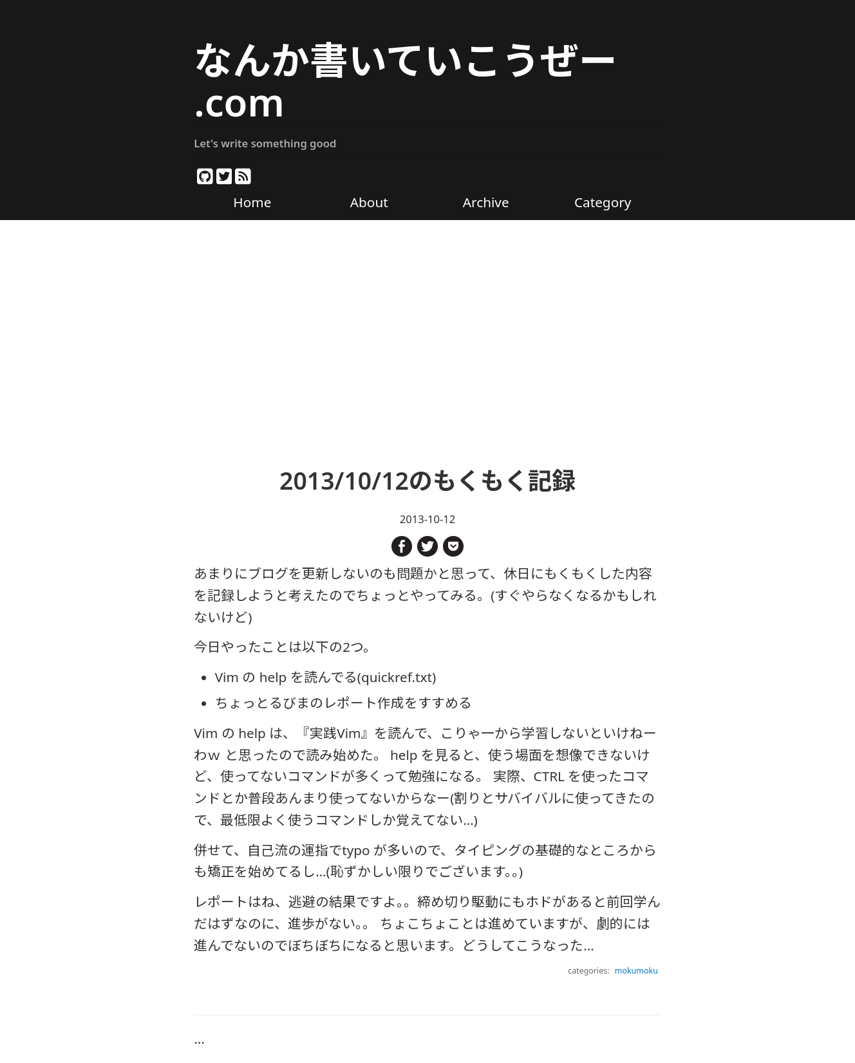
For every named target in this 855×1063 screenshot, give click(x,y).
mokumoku (636, 970)
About (369, 202)
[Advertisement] (427, 330)
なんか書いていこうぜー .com (405, 80)
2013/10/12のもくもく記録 (427, 480)
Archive (486, 202)
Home (252, 202)
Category (602, 202)
